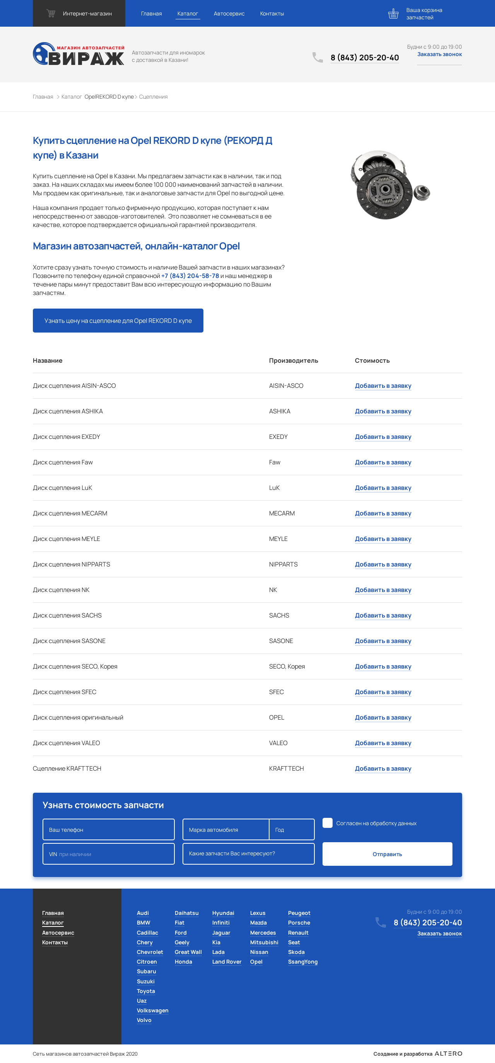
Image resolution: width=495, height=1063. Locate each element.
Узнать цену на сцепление (118, 320)
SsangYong (303, 961)
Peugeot (299, 912)
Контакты (272, 13)
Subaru (146, 971)
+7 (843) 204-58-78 (190, 275)
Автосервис (229, 13)
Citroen (147, 961)
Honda (183, 961)
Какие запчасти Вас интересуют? (248, 854)
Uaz (142, 1000)
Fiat (179, 922)
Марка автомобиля (226, 829)
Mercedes (263, 932)
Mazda (258, 922)
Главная (151, 13)
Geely (182, 942)
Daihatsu (187, 912)
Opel (256, 961)
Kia (216, 942)
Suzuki (146, 981)
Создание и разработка (418, 1053)
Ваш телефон (108, 829)
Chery (145, 942)
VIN (108, 854)
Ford (181, 932)
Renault (298, 932)
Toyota (146, 991)
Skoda (296, 952)
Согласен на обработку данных (376, 823)
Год (292, 829)
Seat (294, 942)
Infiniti (221, 922)
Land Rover (227, 961)
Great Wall (188, 952)
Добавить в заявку (383, 385)
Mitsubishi (264, 942)
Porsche (299, 922)
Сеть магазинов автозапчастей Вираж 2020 (85, 1053)
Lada (218, 952)
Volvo (144, 1020)
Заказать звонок (439, 54)
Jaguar (221, 932)
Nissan (259, 952)
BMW (143, 922)
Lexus (258, 912)
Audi (143, 912)
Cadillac (147, 932)
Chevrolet (150, 952)
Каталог (188, 13)
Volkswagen (153, 1010)
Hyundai (223, 912)
